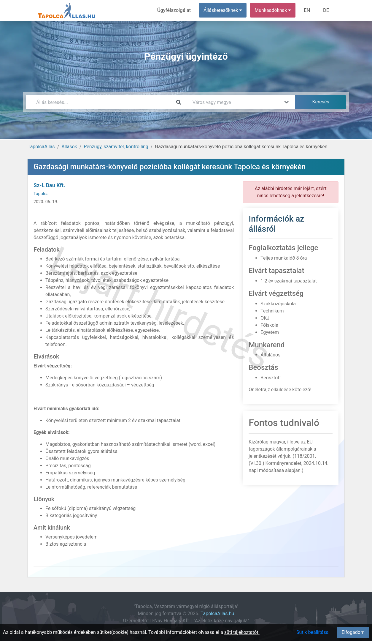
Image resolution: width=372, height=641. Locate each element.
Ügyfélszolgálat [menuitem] (176, 10)
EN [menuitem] (308, 10)
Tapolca (41, 193)
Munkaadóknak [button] (274, 10)
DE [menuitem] (326, 10)
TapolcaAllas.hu (217, 613)
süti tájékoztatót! (242, 632)
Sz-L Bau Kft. (49, 185)
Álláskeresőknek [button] (224, 10)
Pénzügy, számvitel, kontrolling (116, 146)
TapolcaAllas (41, 146)
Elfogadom (353, 632)
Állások (69, 146)
